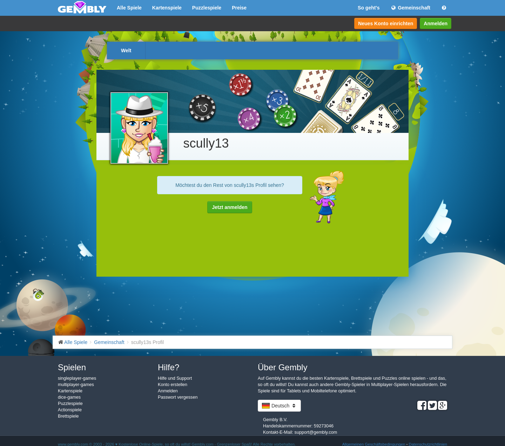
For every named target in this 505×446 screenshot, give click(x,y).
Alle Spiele (129, 8)
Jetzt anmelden (229, 207)
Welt (126, 50)
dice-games (69, 397)
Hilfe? (168, 367)
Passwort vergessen (177, 397)
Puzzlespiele (206, 8)
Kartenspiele (167, 8)
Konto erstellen (172, 384)
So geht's (368, 8)
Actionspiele (70, 409)
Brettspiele (68, 416)
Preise (239, 8)
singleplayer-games (77, 378)
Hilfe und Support (175, 378)
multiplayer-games (76, 384)
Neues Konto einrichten (385, 23)
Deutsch (279, 405)
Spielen (72, 367)
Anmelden (435, 23)
